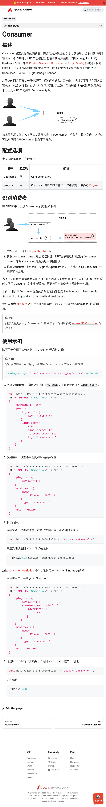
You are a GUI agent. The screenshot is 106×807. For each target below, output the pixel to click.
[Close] (104, 3)
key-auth (34, 251)
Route (32, 63)
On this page (11, 25)
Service (43, 63)
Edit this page (12, 708)
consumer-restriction (21, 570)
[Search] (93, 9)
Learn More (84, 3)
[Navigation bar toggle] (4, 10)
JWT (45, 251)
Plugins (93, 185)
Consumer (57, 63)
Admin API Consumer (85, 323)
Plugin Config (76, 63)
